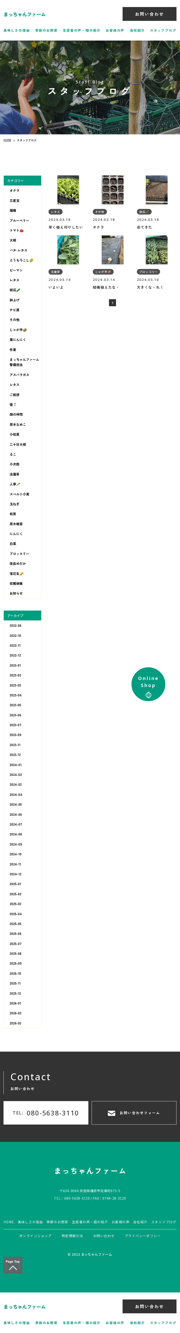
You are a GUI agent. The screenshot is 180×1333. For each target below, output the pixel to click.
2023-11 (15, 744)
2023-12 (15, 754)
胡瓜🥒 (15, 289)
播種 (13, 210)
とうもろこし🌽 (21, 260)
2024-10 (16, 854)
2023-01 (15, 665)
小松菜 (14, 434)
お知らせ (16, 593)
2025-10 (15, 973)
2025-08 (15, 953)
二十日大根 (18, 444)
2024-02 (16, 774)
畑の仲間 (16, 414)
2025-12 (15, 993)
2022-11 (15, 645)
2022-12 (15, 655)
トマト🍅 (16, 230)
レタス (14, 280)
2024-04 (16, 794)
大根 (13, 240)
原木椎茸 (16, 523)
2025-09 (16, 963)
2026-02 (15, 1013)
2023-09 (15, 734)
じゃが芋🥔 (18, 329)
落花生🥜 (16, 573)
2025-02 (15, 893)
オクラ (14, 190)
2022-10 (15, 635)
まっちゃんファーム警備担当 (24, 362)
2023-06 (15, 715)
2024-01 (16, 764)
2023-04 (16, 695)
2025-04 (16, 913)
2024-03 (16, 784)
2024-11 (15, 864)
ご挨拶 (14, 394)
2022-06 (15, 625)
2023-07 (15, 724)
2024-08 (16, 834)
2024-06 (16, 814)
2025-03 (15, 903)
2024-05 (16, 804)
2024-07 (16, 824)
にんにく (16, 533)
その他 (14, 319)
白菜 (13, 543)
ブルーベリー (19, 220)
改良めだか (18, 563)
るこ (13, 454)
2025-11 (15, 983)
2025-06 (15, 933)
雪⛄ (13, 404)
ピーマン (16, 270)
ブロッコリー (19, 553)
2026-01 (15, 1003)
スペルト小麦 (19, 493)
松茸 (13, 513)
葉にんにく (18, 339)
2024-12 (15, 874)
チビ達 (14, 309)
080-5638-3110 (77, 1198)
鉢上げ (14, 300)
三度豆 (14, 200)
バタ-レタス (18, 250)
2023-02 (15, 675)
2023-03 (15, 685)
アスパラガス (19, 374)
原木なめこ (18, 424)
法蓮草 (14, 474)
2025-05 (15, 923)
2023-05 (15, 704)
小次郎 (14, 464)
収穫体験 (16, 583)
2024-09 (16, 844)
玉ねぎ (14, 504)
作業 (13, 349)
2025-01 (15, 883)
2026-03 (15, 1023)
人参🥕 (15, 484)
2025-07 (16, 943)
